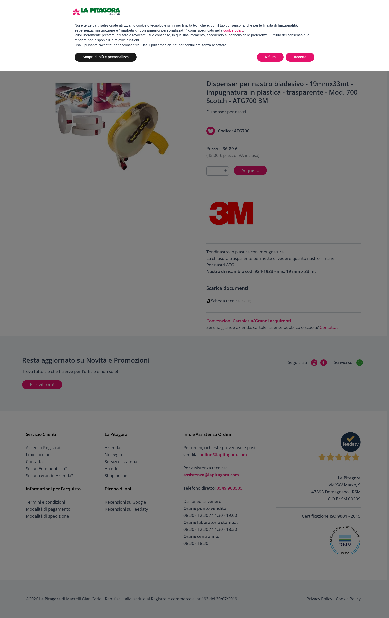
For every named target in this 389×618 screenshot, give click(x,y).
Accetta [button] (300, 57)
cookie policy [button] (233, 30)
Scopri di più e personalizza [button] (106, 57)
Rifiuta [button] (270, 57)
